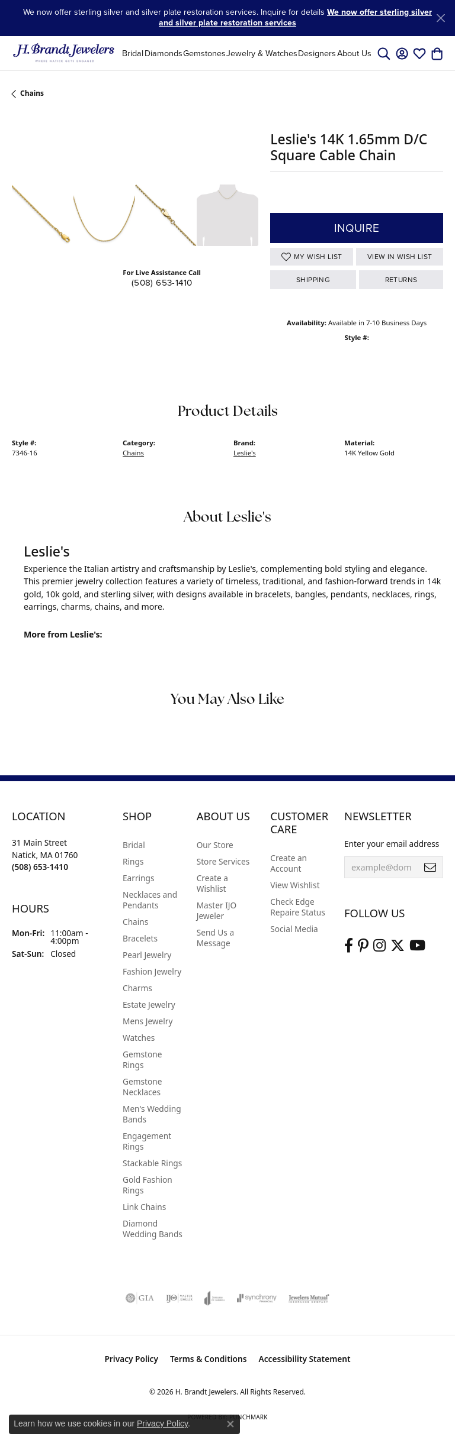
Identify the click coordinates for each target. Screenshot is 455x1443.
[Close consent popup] (230, 1424)
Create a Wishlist (212, 883)
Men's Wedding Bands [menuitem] (152, 1114)
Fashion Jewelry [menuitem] (152, 971)
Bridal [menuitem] (134, 844)
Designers (317, 53)
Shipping (313, 279)
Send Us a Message (215, 938)
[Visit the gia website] (140, 1298)
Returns (401, 279)
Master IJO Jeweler (217, 910)
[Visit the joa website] (214, 1298)
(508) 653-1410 (162, 282)
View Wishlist (294, 885)
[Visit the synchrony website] (256, 1298)
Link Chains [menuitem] (144, 1206)
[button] (384, 53)
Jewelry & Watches (261, 53)
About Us (354, 53)
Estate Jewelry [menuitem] (149, 1004)
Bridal (132, 53)
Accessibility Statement (305, 1358)
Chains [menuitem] (135, 921)
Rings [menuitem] (133, 861)
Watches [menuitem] (139, 1037)
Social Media (294, 928)
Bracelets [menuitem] (140, 938)
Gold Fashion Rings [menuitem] (147, 1185)
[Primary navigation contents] (246, 53)
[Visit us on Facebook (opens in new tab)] (348, 945)
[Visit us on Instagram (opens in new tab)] (379, 945)
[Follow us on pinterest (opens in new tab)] (363, 945)
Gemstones (204, 53)
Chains (32, 93)
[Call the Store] (40, 866)
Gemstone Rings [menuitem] (142, 1059)
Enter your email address (391, 843)
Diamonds (163, 53)
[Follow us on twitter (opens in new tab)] (397, 945)
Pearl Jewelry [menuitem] (147, 954)
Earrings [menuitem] (139, 878)
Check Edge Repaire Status (297, 907)
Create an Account (288, 863)
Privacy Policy (131, 1358)
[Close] (440, 18)
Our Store (215, 844)
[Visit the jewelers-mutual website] (309, 1298)
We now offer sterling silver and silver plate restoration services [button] (295, 17)
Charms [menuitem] (137, 988)
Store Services (223, 861)
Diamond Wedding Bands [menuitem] (152, 1229)
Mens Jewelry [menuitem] (147, 1021)
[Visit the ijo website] (179, 1298)
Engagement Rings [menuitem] (147, 1141)
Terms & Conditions (208, 1358)
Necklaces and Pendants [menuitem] (150, 900)
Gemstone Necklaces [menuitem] (142, 1087)
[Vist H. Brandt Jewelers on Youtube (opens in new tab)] (417, 945)
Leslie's (244, 452)
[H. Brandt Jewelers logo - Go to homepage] (63, 53)
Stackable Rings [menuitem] (152, 1163)
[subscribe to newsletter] (430, 867)
